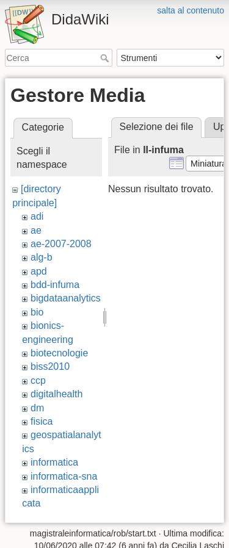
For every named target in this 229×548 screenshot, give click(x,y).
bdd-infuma (55, 284)
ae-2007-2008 (61, 244)
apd (39, 271)
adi (37, 216)
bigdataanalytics (66, 298)
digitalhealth (56, 394)
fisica (42, 421)
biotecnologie (59, 353)
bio (37, 312)
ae (36, 230)
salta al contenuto (190, 10)
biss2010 (50, 366)
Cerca (106, 58)
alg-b (42, 257)
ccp (38, 380)
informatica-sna (64, 476)
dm (37, 408)
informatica (54, 462)
